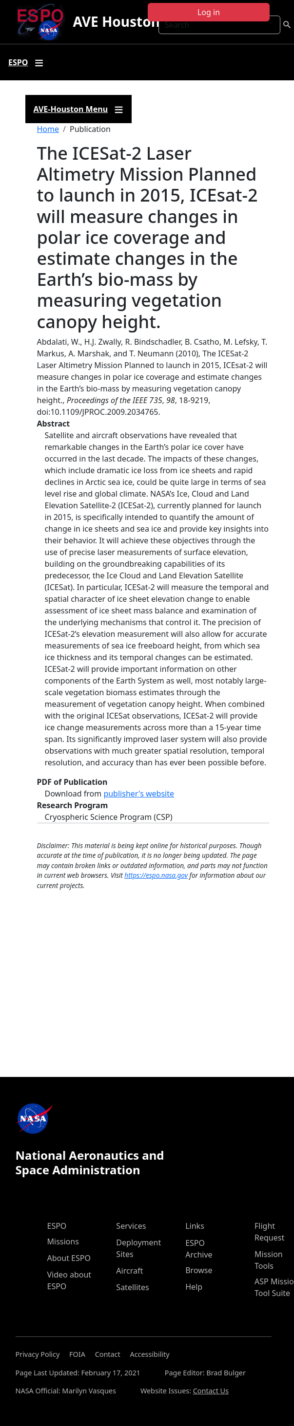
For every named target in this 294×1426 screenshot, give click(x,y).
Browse (198, 1270)
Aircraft (129, 1270)
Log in (208, 12)
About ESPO (69, 1258)
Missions (63, 1241)
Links (194, 1226)
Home (48, 129)
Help (193, 1286)
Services (131, 1226)
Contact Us (211, 1390)
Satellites (132, 1287)
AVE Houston (116, 21)
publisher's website (138, 793)
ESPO (57, 1226)
